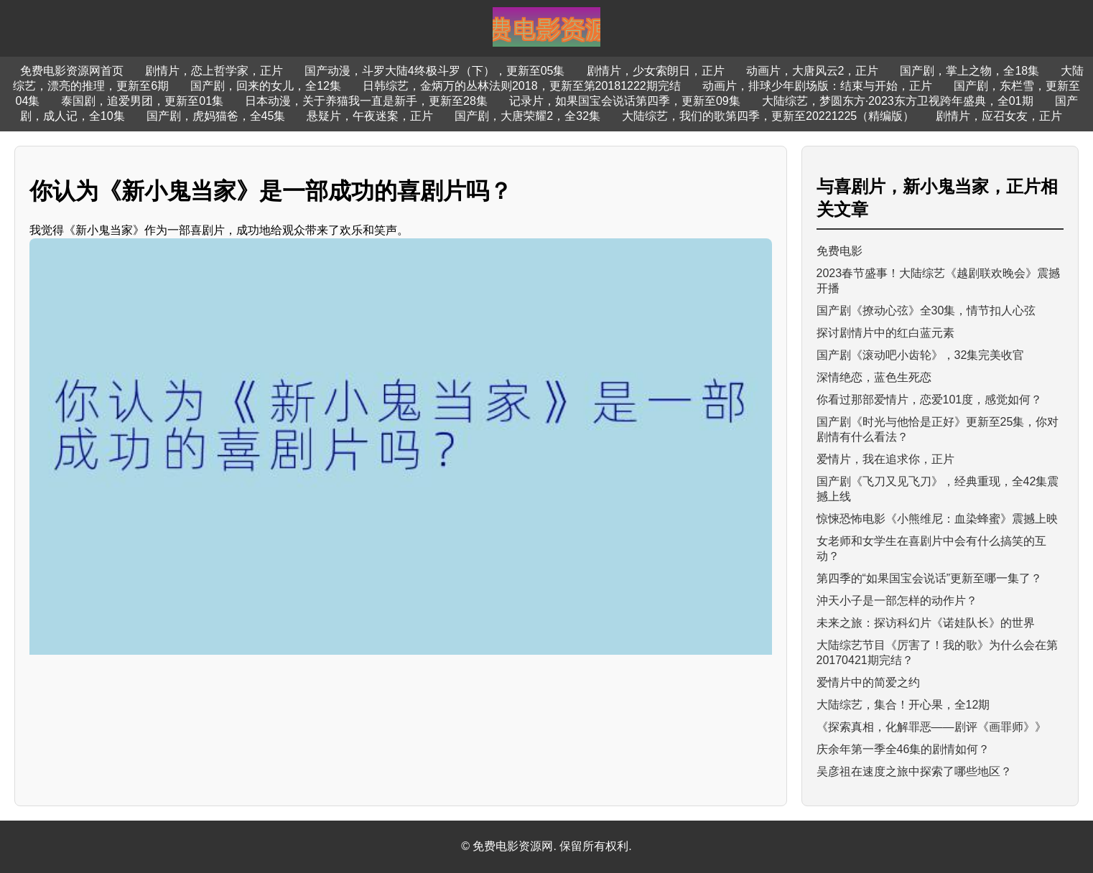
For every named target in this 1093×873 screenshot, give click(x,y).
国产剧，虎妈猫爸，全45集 (216, 116)
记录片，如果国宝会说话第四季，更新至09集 (624, 101)
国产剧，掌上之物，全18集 (969, 71)
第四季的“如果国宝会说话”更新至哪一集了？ (930, 578)
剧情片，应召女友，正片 (999, 116)
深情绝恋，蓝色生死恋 (874, 377)
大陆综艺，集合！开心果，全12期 (903, 705)
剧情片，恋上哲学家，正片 (214, 71)
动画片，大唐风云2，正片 (812, 71)
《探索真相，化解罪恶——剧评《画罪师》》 (931, 727)
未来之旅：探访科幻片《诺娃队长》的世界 (926, 623)
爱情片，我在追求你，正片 (885, 459)
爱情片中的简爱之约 (868, 682)
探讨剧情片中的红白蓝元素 (885, 333)
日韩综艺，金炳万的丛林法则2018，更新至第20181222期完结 (522, 86)
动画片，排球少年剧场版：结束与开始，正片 (817, 86)
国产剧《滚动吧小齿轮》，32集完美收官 (921, 355)
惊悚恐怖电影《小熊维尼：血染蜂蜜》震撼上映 (937, 519)
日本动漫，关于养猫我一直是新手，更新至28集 (366, 101)
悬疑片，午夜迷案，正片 (370, 116)
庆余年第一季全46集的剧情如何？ (903, 749)
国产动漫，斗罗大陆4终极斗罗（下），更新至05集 (434, 71)
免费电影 (839, 251)
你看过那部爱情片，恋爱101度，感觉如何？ (930, 399)
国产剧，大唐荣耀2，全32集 (527, 116)
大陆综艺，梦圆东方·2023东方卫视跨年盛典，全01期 (897, 101)
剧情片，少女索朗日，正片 (656, 71)
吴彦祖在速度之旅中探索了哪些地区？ (914, 771)
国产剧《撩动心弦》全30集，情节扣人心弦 (926, 310)
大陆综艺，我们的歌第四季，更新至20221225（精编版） (768, 116)
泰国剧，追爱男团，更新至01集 (142, 101)
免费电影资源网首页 (72, 71)
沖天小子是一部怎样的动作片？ (897, 600)
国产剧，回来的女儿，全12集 (265, 86)
